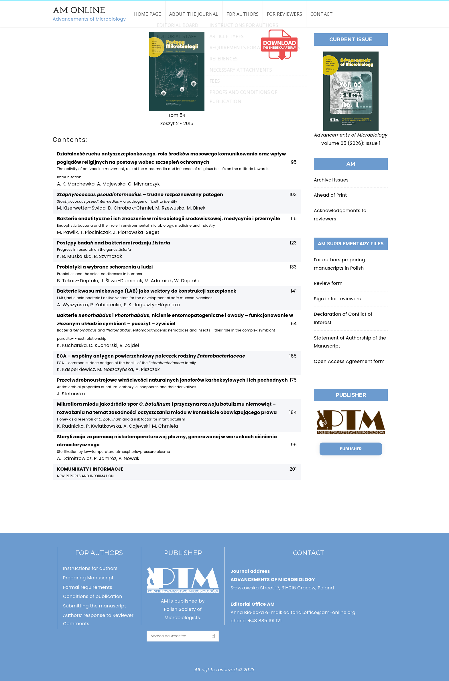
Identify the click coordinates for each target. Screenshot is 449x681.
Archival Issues (331, 180)
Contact (321, 14)
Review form (328, 283)
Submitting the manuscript (94, 606)
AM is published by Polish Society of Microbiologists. (183, 609)
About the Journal (193, 14)
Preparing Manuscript (88, 578)
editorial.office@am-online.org (319, 612)
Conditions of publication (92, 596)
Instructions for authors (90, 568)
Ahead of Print (330, 195)
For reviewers (284, 14)
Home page (147, 14)
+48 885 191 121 (265, 620)
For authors (243, 14)
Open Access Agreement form (349, 361)
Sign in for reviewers (337, 298)
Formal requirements (87, 587)
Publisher (351, 449)
